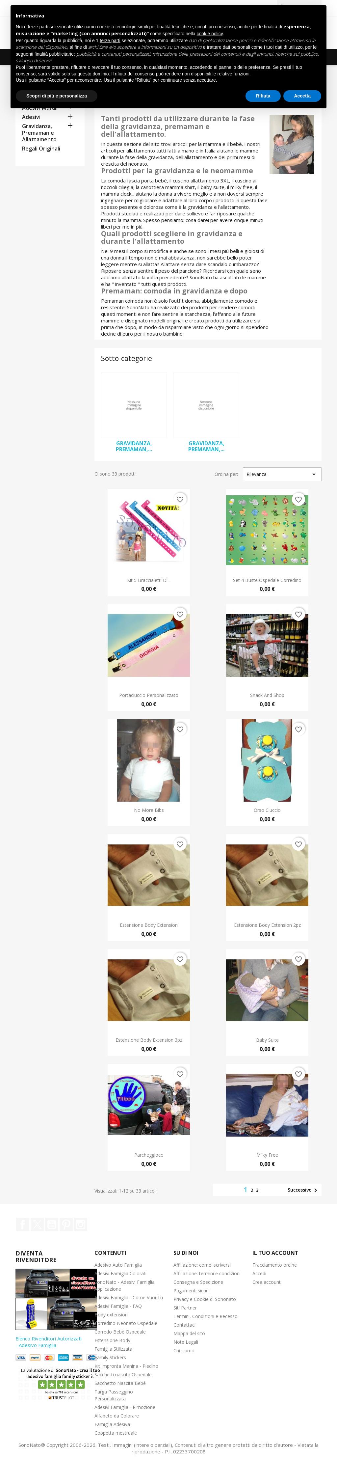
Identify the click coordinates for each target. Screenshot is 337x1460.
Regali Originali (41, 148)
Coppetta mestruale (115, 1433)
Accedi (259, 1273)
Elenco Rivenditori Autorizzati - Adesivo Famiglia (48, 1341)
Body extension (111, 1314)
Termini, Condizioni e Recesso (205, 1316)
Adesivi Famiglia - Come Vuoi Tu (128, 1297)
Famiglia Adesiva (112, 1424)
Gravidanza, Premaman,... (134, 446)
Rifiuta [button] (263, 95)
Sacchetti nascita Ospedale (123, 1374)
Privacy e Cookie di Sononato (204, 1299)
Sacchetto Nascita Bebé (120, 1383)
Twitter (37, 1224)
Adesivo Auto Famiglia (118, 1265)
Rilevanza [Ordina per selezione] (282, 474)
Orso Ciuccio (267, 810)
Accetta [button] (302, 95)
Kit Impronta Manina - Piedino (126, 1366)
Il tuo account (275, 1252)
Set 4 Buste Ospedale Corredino (267, 580)
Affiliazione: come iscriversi (202, 1265)
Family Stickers (110, 1357)
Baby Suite (267, 1040)
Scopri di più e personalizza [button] (56, 95)
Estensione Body (112, 1340)
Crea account (266, 1282)
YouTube (51, 1224)
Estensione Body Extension (149, 925)
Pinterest (66, 1224)
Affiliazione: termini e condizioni (207, 1273)
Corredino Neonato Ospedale (125, 1323)
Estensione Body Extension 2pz (267, 925)
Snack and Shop (267, 695)
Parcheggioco (149, 1155)
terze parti (110, 40)
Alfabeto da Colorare (116, 1416)
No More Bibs (149, 810)
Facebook (22, 1224)
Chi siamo (183, 1350)
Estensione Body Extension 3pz (149, 1040)
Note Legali (185, 1342)
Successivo (304, 1190)
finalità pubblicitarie (54, 54)
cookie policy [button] (210, 33)
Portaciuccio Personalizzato (148, 695)
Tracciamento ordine (274, 1265)
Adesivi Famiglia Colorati (120, 1273)
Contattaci (184, 1325)
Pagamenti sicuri (191, 1290)
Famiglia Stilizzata (113, 1349)
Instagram (80, 1224)
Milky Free (267, 1155)
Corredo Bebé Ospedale (120, 1332)
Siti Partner (185, 1308)
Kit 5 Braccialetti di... (148, 580)
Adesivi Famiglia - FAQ (118, 1306)
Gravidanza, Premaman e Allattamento (39, 133)
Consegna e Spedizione (198, 1282)
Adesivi (31, 117)
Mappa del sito (189, 1333)
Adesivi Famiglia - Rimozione (124, 1407)
